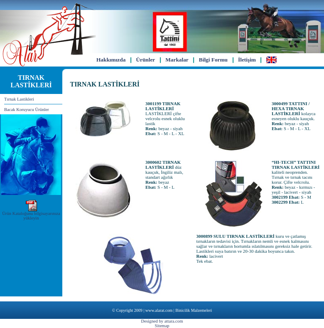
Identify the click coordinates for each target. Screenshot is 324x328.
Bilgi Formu (213, 60)
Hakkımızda (110, 60)
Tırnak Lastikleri (19, 99)
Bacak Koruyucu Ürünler (26, 109)
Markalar (177, 60)
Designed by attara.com (162, 321)
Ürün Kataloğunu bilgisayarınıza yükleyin (31, 213)
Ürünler (145, 60)
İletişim (247, 60)
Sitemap (162, 325)
